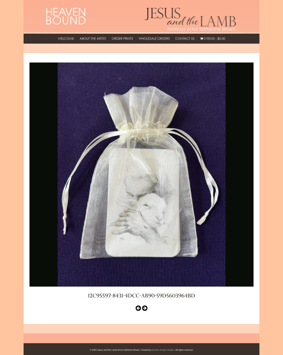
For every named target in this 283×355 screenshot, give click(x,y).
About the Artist (93, 38)
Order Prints (122, 38)
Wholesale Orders (154, 38)
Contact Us (185, 38)
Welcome (66, 38)
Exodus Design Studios (163, 350)
